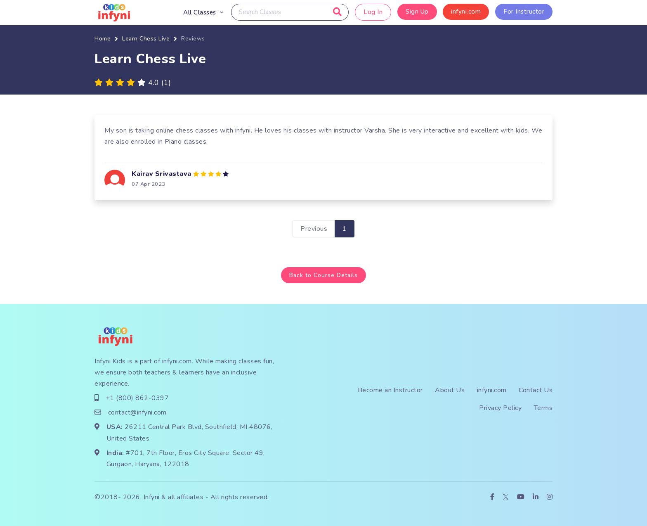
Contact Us (536, 389)
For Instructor (523, 11)
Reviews (193, 39)
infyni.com (466, 11)
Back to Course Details (323, 275)
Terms (543, 407)
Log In (373, 12)
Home (102, 39)
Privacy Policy (500, 407)
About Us (450, 389)
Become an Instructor (390, 389)
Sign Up (417, 11)
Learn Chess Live (146, 39)
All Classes (199, 12)
